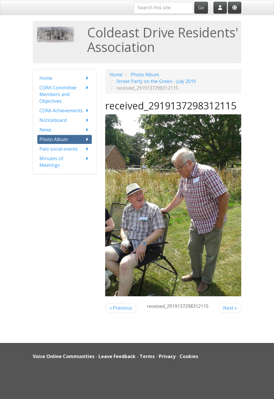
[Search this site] (163, 8)
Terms (147, 356)
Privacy (167, 356)
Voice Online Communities (63, 356)
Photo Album (64, 139)
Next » (230, 308)
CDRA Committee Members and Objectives (64, 94)
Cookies (189, 356)
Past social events (64, 149)
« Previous (120, 308)
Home (64, 78)
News (64, 130)
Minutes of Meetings (64, 161)
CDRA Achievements (64, 110)
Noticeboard (64, 120)
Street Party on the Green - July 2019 (156, 81)
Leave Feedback (117, 356)
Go (201, 7)
